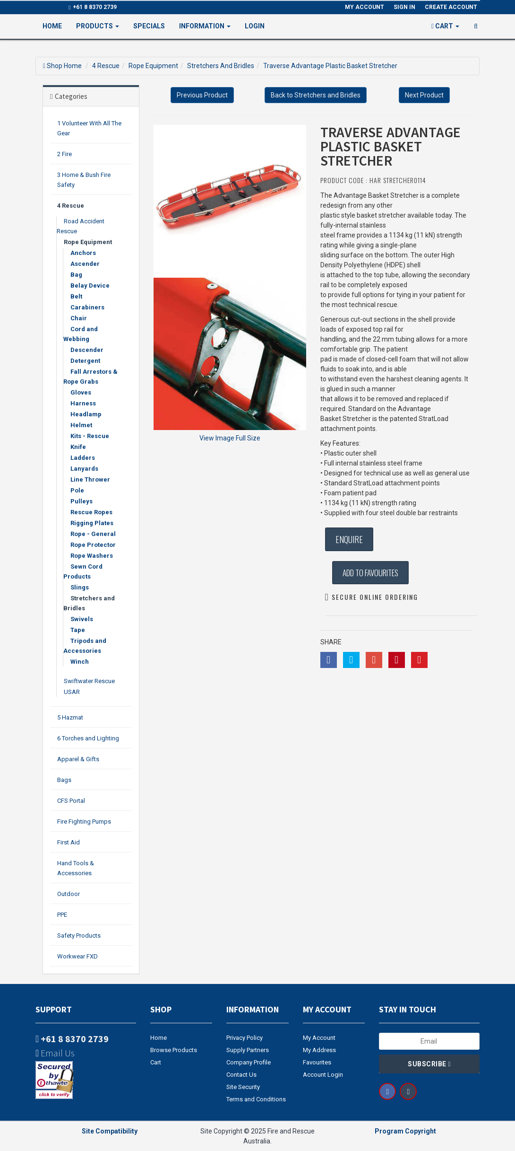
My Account (319, 1037)
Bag (76, 274)
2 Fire (64, 154)
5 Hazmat (70, 717)
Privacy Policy (244, 1037)
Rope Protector (93, 544)
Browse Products (173, 1050)
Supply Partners (247, 1050)
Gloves (80, 392)
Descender (86, 349)
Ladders (82, 457)
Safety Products (79, 935)
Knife (78, 446)
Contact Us (241, 1074)
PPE (62, 914)
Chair (78, 318)
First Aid (68, 842)
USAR (72, 691)
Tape (77, 629)
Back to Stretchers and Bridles (315, 95)
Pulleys (81, 501)
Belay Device (90, 285)
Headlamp (86, 414)
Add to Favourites (370, 573)
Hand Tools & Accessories (75, 868)
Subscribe (429, 1064)
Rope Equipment (153, 66)
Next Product (424, 95)
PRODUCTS (97, 26)
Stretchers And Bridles (220, 66)
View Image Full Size (229, 438)
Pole (77, 490)
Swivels (81, 619)
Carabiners (87, 307)
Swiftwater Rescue (89, 681)
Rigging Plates (91, 523)
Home (52, 26)
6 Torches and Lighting (88, 738)
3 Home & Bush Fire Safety (84, 179)
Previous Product (202, 95)
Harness (83, 403)
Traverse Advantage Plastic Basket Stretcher (330, 66)
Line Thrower (90, 479)
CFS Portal (71, 800)
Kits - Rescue (89, 435)
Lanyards (84, 468)
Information (205, 26)
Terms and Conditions (256, 1099)
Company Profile (248, 1062)
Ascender (85, 263)
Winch (79, 661)
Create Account (451, 7)
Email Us (55, 1053)
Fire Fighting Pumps (84, 821)
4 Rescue (106, 66)
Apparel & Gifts (78, 759)
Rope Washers (91, 555)
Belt (76, 296)
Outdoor (68, 893)
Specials (149, 26)
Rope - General (93, 533)
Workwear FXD (77, 956)
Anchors (83, 252)
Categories (71, 96)
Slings (79, 587)
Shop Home (64, 66)
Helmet (81, 425)
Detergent (85, 360)
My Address (319, 1050)
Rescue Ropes (91, 512)
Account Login (323, 1074)
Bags (64, 779)
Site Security (243, 1086)
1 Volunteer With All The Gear (89, 128)
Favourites (317, 1062)
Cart (155, 1062)
